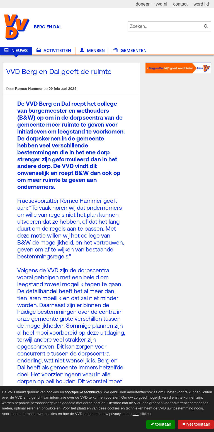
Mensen (92, 50)
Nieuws (16, 50)
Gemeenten (130, 50)
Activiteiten (54, 50)
